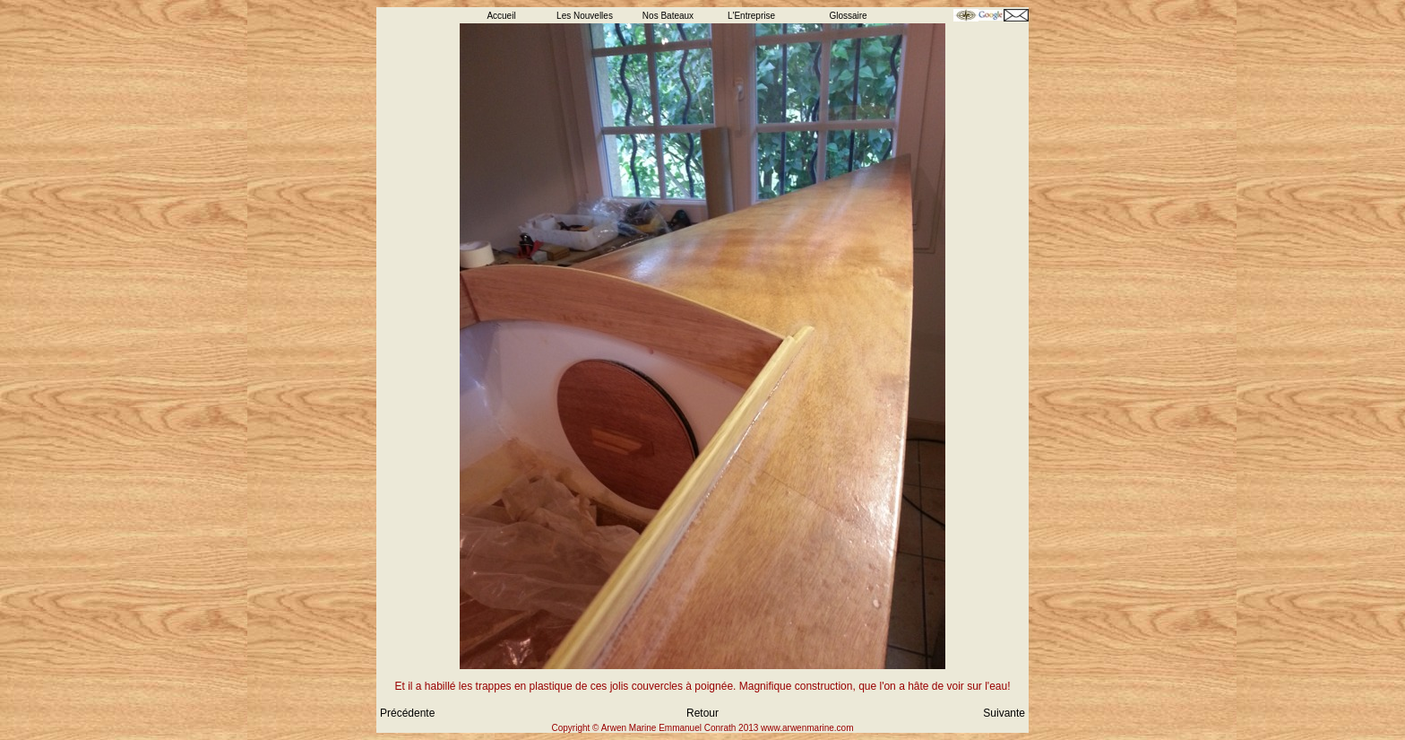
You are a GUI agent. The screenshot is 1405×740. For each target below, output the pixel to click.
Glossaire (847, 16)
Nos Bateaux (668, 16)
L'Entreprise (751, 16)
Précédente (407, 713)
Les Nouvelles (584, 16)
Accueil (501, 16)
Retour (702, 713)
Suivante (1004, 713)
